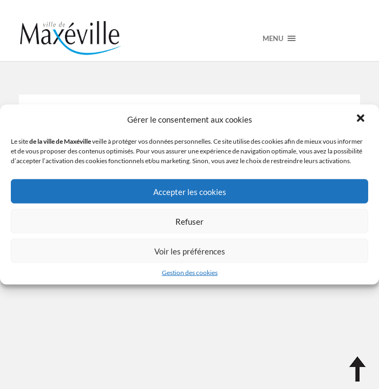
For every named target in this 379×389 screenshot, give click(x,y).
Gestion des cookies (190, 273)
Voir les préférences (189, 251)
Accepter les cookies (189, 191)
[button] (361, 119)
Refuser (189, 221)
